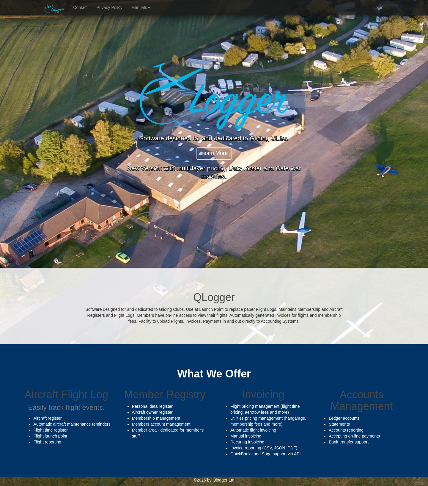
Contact (80, 7)
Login (378, 7)
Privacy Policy (109, 7)
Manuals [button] (140, 7)
